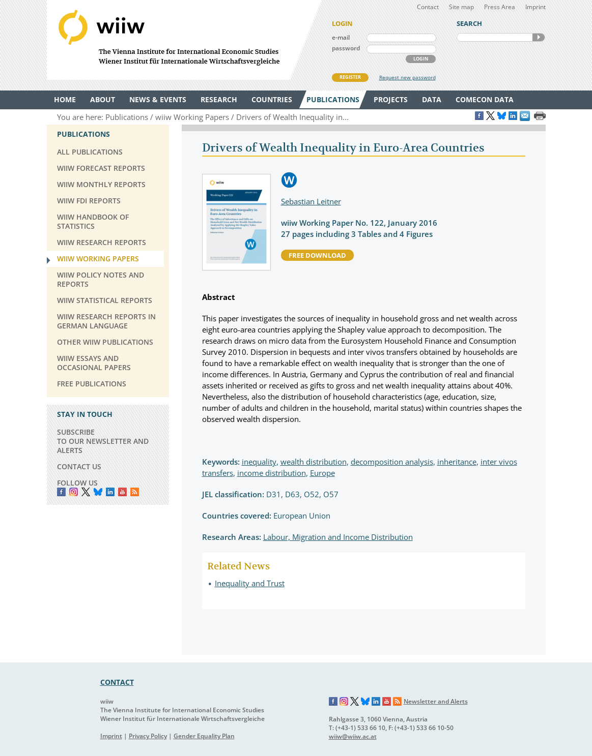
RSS (134, 492)
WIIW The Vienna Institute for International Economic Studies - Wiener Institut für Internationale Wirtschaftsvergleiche (184, 40)
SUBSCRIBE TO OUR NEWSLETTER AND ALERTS (103, 441)
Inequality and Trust (250, 583)
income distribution (271, 473)
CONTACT (117, 682)
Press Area (499, 7)
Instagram (344, 701)
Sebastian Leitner (311, 201)
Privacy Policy (148, 736)
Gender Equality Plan (204, 736)
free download (317, 255)
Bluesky (98, 492)
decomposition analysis (392, 462)
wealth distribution (313, 462)
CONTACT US (79, 466)
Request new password (407, 77)
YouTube (122, 492)
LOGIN (420, 58)
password (346, 48)
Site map (461, 7)
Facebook (61, 492)
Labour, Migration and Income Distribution (338, 537)
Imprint (535, 7)
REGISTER (350, 77)
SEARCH (538, 37)
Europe (322, 473)
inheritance (456, 462)
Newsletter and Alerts (436, 701)
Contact (428, 7)
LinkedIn (110, 492)
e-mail (341, 37)
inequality (259, 462)
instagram (73, 492)
